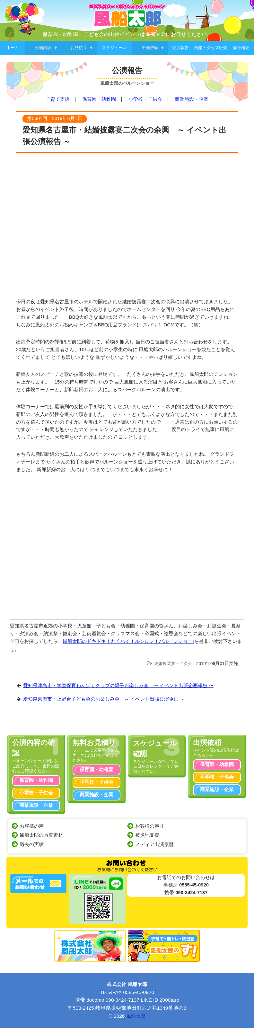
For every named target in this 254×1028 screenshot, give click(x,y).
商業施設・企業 (191, 99)
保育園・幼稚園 (99, 99)
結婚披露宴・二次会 (173, 663)
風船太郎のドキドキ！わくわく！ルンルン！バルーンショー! (128, 641)
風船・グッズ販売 (210, 47)
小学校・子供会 (145, 99)
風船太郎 (135, 1016)
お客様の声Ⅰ (34, 826)
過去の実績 (32, 844)
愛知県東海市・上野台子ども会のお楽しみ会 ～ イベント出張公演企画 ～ (104, 699)
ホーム (12, 47)
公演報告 (180, 47)
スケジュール (114, 47)
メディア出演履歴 (154, 844)
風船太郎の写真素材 (41, 835)
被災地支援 (147, 835)
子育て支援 (58, 99)
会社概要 (241, 47)
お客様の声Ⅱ (149, 826)
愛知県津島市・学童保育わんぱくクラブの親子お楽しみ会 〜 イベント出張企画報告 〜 (118, 685)
